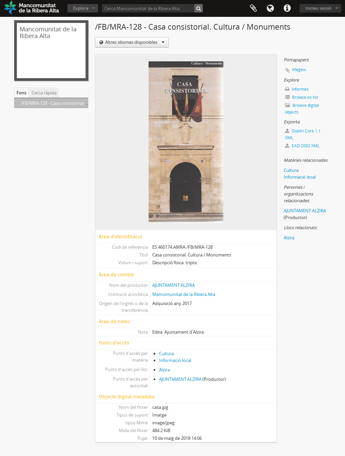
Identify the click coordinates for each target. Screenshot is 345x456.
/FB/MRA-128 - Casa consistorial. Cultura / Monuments (75, 103)
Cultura (166, 354)
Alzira (164, 370)
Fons (21, 93)
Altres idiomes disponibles (134, 42)
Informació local (175, 360)
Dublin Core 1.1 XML (303, 134)
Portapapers (253, 8)
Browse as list (301, 97)
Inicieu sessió (318, 8)
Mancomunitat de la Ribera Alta (183, 294)
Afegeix (299, 69)
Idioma (270, 8)
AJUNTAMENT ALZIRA (173, 285)
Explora (80, 8)
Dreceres (287, 8)
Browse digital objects (302, 108)
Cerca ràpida (44, 93)
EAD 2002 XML (302, 146)
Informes (297, 89)
